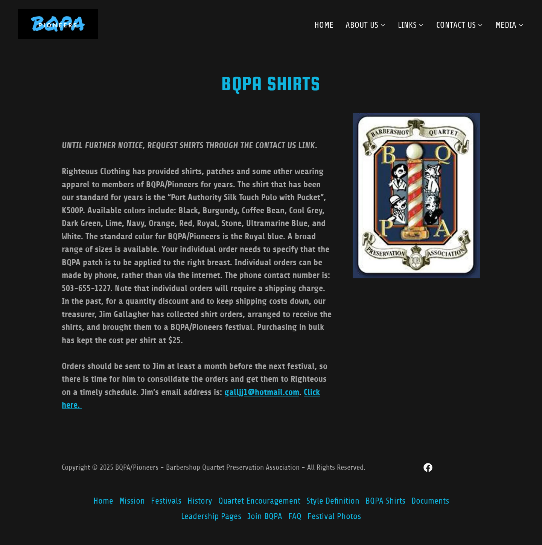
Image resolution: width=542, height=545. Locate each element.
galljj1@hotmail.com (261, 392)
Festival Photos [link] (334, 516)
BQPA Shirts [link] (385, 501)
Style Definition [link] (332, 501)
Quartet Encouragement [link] (259, 501)
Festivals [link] (166, 501)
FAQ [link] (294, 516)
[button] (366, 25)
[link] (58, 23)
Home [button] (103, 501)
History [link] (199, 501)
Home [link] (323, 25)
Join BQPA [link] (264, 516)
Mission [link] (132, 501)
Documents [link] (430, 501)
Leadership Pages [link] (211, 516)
